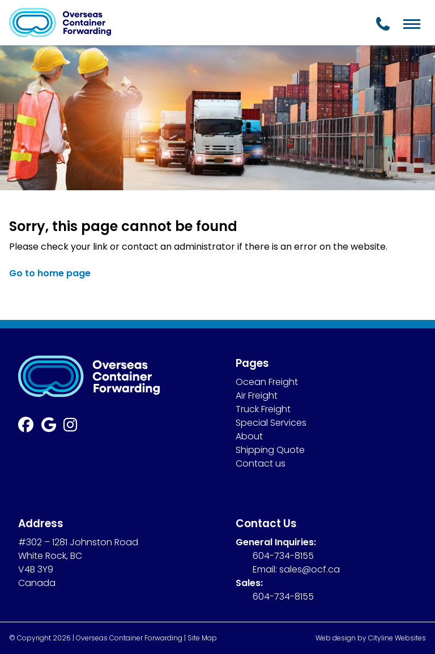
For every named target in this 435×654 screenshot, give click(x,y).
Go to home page (50, 273)
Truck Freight (263, 409)
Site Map (202, 638)
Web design (335, 638)
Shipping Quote (270, 449)
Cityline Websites (397, 638)
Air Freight (257, 395)
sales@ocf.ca (309, 569)
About (249, 436)
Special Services (271, 422)
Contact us (260, 463)
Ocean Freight (267, 381)
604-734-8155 (283, 555)
